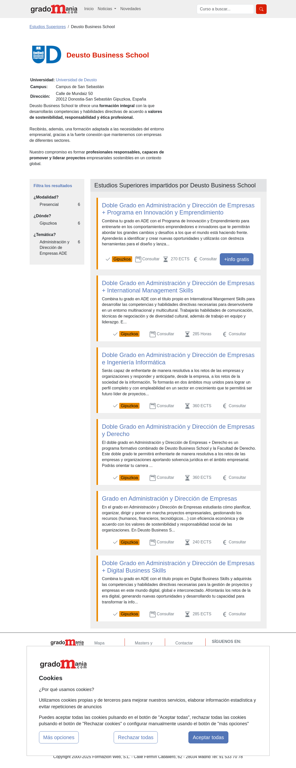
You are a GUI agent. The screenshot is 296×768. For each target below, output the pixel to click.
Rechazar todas (135, 737)
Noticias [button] (105, 9)
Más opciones (58, 737)
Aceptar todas (208, 737)
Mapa (99, 643)
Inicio (89, 9)
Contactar (184, 643)
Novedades (130, 9)
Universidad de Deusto (76, 80)
